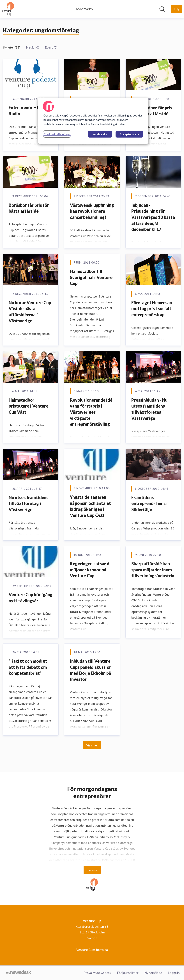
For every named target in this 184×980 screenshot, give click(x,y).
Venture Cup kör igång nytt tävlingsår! (30, 597)
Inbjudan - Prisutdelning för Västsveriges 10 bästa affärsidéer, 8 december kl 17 (153, 217)
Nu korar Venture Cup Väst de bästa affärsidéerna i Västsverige (30, 311)
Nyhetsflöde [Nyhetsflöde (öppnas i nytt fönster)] (153, 973)
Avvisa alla (100, 134)
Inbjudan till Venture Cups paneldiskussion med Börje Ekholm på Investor (91, 670)
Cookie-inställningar (57, 134)
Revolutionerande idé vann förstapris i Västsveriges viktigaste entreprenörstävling (91, 412)
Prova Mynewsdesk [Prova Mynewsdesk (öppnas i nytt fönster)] (97, 973)
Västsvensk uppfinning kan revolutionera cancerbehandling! (92, 211)
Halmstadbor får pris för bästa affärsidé (151, 110)
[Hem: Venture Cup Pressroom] (8, 9)
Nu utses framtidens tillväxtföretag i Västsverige (28, 503)
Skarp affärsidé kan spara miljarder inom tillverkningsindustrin (152, 569)
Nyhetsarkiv (84, 9)
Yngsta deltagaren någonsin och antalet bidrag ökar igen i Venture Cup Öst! (90, 506)
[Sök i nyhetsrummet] (162, 9)
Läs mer (92, 870)
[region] (93, 121)
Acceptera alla (129, 134)
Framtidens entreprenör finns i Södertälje (149, 503)
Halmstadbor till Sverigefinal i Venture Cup (91, 277)
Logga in (174, 973)
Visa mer (92, 745)
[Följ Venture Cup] (176, 9)
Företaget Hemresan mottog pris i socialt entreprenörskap (151, 308)
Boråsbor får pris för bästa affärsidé (29, 208)
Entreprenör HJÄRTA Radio (29, 110)
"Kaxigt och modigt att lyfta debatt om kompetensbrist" (28, 667)
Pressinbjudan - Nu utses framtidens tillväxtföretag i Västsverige (149, 409)
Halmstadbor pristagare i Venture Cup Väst (28, 406)
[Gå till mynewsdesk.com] (18, 973)
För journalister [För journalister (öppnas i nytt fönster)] (128, 973)
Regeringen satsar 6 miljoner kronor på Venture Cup (89, 569)
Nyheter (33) (11, 47)
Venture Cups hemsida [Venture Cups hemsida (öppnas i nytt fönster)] (92, 950)
